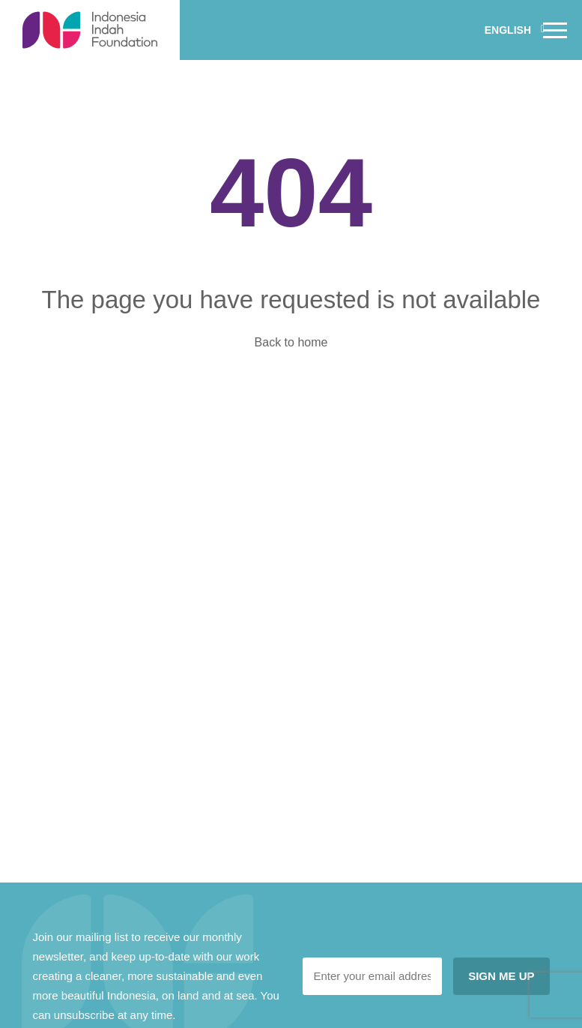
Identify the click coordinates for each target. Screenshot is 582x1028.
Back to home (291, 342)
